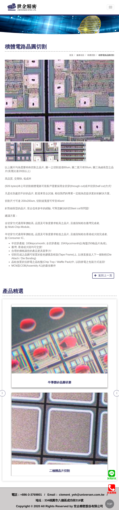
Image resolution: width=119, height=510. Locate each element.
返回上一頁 (103, 275)
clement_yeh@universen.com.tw (81, 494)
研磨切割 (91, 55)
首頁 (71, 55)
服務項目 (80, 55)
